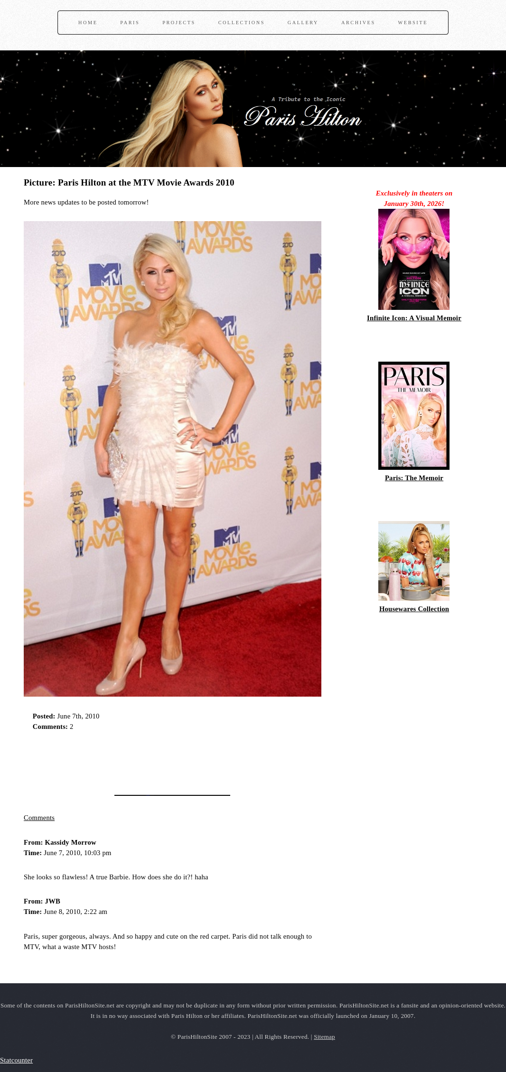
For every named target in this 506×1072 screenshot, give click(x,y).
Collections (241, 22)
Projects (179, 22)
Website (413, 22)
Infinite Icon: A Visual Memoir (414, 318)
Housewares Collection (414, 609)
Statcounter (16, 1060)
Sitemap (324, 1036)
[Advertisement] (135, 760)
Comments (39, 817)
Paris (130, 22)
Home (87, 22)
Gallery (303, 22)
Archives (358, 22)
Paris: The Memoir (414, 478)
